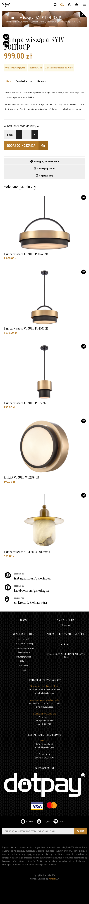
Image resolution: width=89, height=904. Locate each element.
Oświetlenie (24, 21)
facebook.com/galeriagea (31, 590)
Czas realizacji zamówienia (24, 648)
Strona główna (11, 21)
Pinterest (59, 821)
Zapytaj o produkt (44, 168)
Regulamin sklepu (24, 652)
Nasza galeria (65, 620)
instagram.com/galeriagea (32, 578)
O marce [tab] (41, 81)
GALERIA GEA (6, 5)
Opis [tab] (8, 81)
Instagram (43, 821)
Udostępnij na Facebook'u (44, 161)
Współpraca (66, 625)
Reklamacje (24, 661)
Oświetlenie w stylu (37, 21)
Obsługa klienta (23, 634)
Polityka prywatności (24, 656)
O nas (23, 620)
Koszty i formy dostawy (24, 643)
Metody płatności (24, 639)
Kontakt (65, 644)
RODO (24, 670)
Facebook (27, 821)
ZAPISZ (80, 831)
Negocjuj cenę (44, 175)
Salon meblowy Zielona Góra (65, 634)
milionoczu (52, 878)
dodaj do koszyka (27, 145)
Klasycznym (52, 21)
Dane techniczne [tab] (24, 81)
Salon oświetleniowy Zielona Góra (65, 655)
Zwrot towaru (24, 665)
